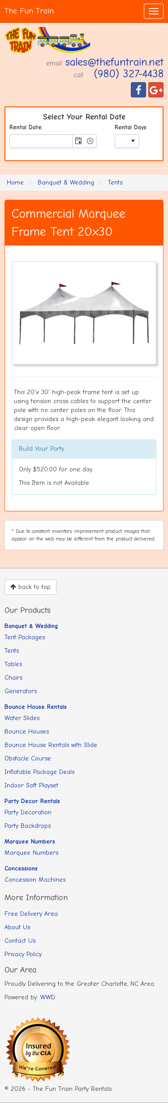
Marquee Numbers (29, 841)
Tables (13, 664)
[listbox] (127, 141)
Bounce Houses (26, 731)
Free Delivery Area (31, 914)
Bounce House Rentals (35, 707)
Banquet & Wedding (31, 626)
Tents (11, 651)
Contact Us (19, 941)
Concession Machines (34, 879)
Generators (20, 691)
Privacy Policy (23, 954)
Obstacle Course (27, 758)
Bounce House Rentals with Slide (50, 745)
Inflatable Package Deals (39, 772)
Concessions (21, 868)
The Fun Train (29, 11)
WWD (47, 997)
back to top (30, 587)
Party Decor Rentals (32, 801)
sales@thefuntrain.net (114, 62)
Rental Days (130, 127)
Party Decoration (28, 812)
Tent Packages (24, 637)
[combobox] (41, 141)
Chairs (13, 677)
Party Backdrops (27, 826)
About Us (17, 927)
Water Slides (21, 718)
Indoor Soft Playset (31, 785)
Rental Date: (26, 127)
